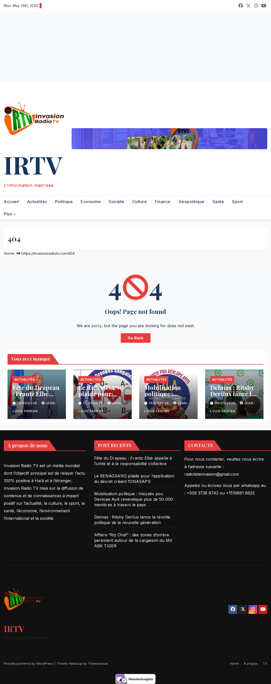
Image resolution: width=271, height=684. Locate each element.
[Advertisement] (135, 47)
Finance (163, 201)
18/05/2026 (27, 403)
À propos (251, 663)
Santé (218, 201)
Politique (64, 201)
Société (116, 201)
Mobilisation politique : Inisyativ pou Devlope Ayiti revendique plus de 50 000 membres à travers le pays (133, 499)
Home (9, 253)
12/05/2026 (93, 403)
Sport (237, 201)
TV (265, 663)
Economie (91, 201)
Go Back (136, 337)
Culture (139, 201)
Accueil (11, 201)
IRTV (33, 164)
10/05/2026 (159, 403)
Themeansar (98, 663)
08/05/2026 (225, 403)
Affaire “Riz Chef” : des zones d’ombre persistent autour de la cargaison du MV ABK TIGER (133, 540)
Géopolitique (192, 201)
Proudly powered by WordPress (29, 663)
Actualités (37, 201)
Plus (8, 213)
